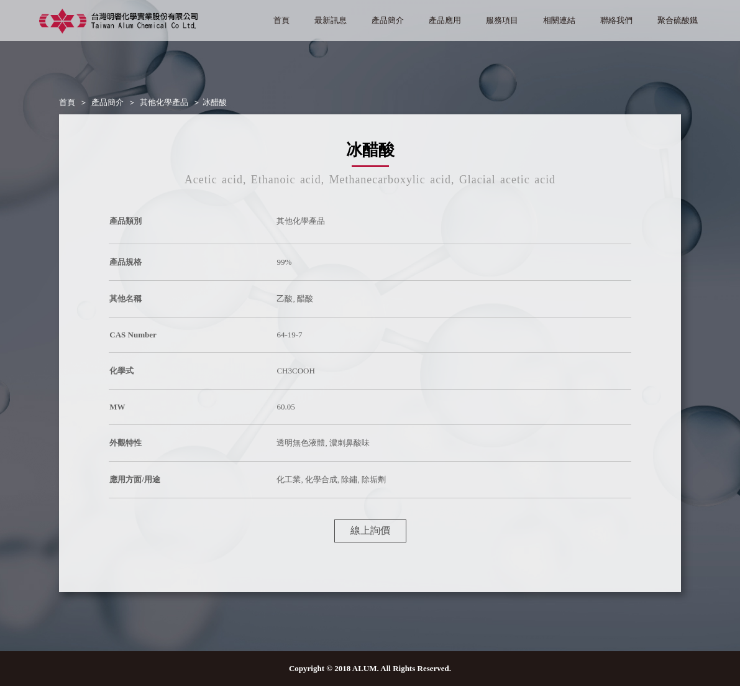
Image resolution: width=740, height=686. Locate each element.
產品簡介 (388, 20)
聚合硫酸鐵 (677, 20)
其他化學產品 (164, 102)
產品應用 (445, 20)
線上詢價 (370, 530)
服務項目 (502, 20)
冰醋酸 (215, 102)
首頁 (281, 20)
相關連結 (559, 20)
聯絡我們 (616, 20)
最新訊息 (330, 20)
